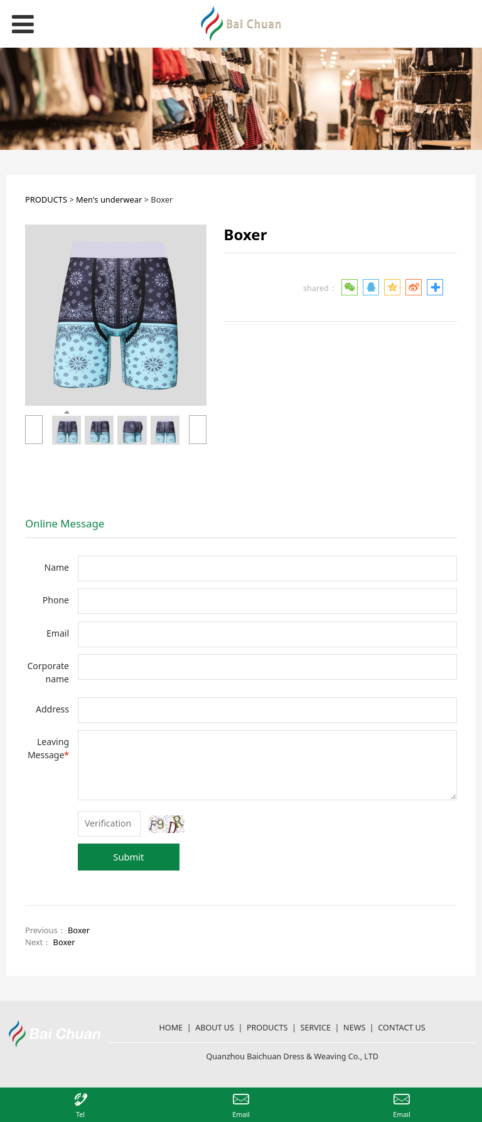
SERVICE (316, 1027)
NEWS (354, 1027)
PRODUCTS (46, 199)
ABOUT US (214, 1027)
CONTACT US (401, 1027)
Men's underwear (109, 199)
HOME (171, 1027)
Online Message (64, 523)
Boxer (79, 930)
